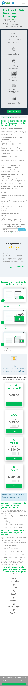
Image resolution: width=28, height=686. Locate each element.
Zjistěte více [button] (22, 680)
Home (3, 117)
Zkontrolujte (22, 229)
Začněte (14, 404)
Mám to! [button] (14, 683)
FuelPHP (14, 586)
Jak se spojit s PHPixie (14, 111)
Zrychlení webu (9, 117)
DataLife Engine (14, 605)
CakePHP (14, 598)
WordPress (14, 611)
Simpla (14, 592)
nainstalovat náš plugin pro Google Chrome (14, 232)
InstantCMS (14, 579)
